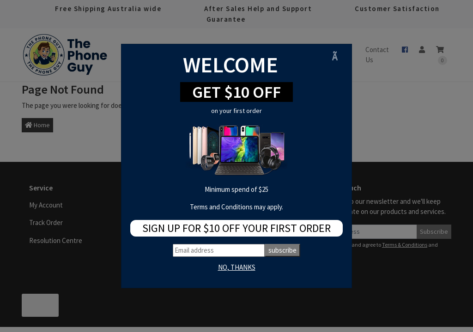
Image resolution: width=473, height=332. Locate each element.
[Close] (338, 56)
